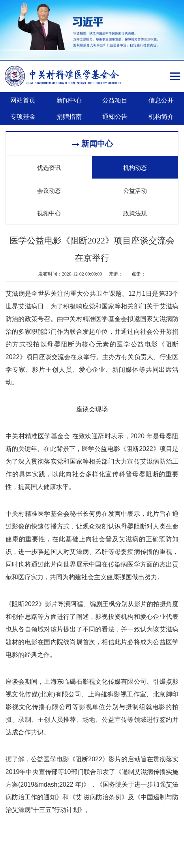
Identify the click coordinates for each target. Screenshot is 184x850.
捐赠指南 (69, 116)
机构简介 (161, 116)
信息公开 (161, 100)
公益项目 (115, 100)
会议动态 (49, 190)
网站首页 (23, 100)
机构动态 (135, 167)
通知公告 (115, 116)
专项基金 (23, 116)
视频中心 (49, 212)
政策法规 (135, 212)
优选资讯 (49, 167)
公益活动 (135, 190)
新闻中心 (69, 100)
